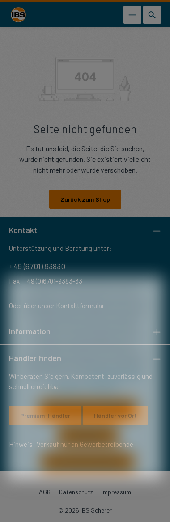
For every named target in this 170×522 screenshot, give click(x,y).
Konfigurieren (87, 449)
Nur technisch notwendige (88, 423)
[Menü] (132, 15)
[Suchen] (152, 15)
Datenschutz (68, 399)
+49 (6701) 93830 (37, 266)
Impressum (104, 399)
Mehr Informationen (116, 386)
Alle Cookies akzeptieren (87, 476)
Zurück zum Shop (85, 199)
